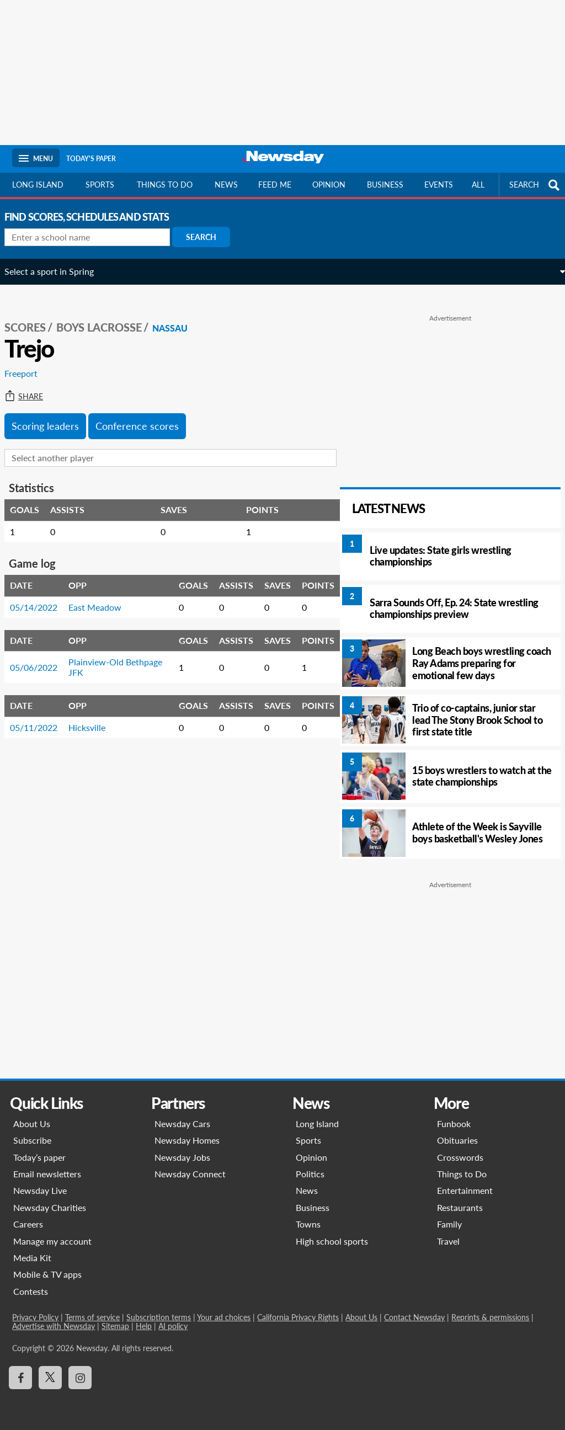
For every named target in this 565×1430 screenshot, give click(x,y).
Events (438, 184)
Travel (448, 1241)
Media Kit (32, 1257)
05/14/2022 (41, 595)
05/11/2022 (41, 715)
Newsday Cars (182, 1123)
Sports (100, 184)
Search (209, 237)
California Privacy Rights (298, 1317)
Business (385, 184)
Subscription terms (158, 1317)
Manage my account (52, 1241)
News (226, 184)
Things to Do (462, 1173)
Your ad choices (223, 1317)
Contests (30, 1291)
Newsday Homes (187, 1140)
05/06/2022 (41, 655)
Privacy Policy (35, 1317)
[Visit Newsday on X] (50, 1377)
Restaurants (460, 1207)
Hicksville (94, 715)
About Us (31, 1123)
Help (144, 1326)
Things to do (165, 184)
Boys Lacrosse (107, 315)
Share (31, 384)
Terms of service (92, 1317)
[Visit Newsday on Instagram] (80, 1377)
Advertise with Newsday (53, 1326)
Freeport (28, 361)
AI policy (173, 1326)
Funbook (454, 1123)
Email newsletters (47, 1173)
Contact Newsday (414, 1317)
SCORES (33, 315)
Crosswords (460, 1157)
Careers (28, 1224)
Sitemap (115, 1326)
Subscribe (32, 1140)
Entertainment (465, 1190)
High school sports (332, 1241)
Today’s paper (39, 1157)
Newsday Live (40, 1190)
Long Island (37, 184)
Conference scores (144, 414)
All (478, 184)
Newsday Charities (49, 1207)
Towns (308, 1224)
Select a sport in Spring (57, 271)
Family (449, 1224)
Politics (310, 1173)
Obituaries (457, 1140)
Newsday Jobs (182, 1157)
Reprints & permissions (490, 1317)
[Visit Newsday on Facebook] (20, 1377)
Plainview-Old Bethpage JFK (103, 654)
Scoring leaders (53, 414)
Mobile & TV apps (47, 1274)
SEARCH (535, 185)
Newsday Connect (190, 1173)
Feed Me (274, 184)
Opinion (328, 184)
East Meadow (102, 595)
